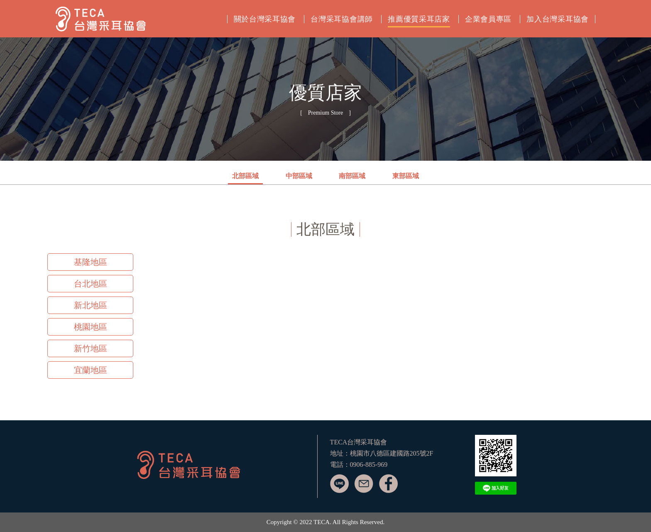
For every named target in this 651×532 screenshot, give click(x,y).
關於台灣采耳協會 (265, 19)
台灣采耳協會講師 (342, 19)
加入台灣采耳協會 (557, 19)
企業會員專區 (488, 19)
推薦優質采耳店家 (419, 19)
